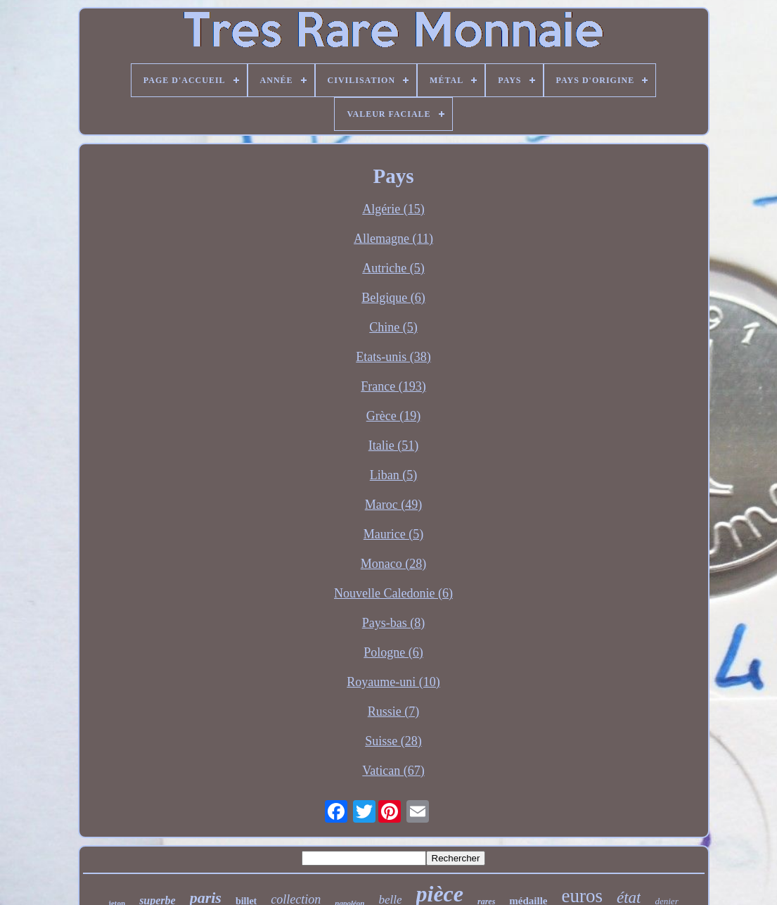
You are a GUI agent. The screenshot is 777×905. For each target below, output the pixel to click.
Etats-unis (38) (393, 357)
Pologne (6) (393, 652)
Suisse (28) (393, 741)
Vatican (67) (393, 771)
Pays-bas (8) (393, 623)
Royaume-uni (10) (393, 682)
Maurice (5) (393, 534)
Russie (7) (394, 711)
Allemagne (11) (393, 239)
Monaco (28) (393, 564)
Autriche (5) (393, 268)
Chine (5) (393, 327)
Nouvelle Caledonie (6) (393, 593)
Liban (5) (393, 475)
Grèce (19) (393, 416)
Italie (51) (393, 445)
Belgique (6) (393, 298)
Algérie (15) (393, 209)
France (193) (393, 386)
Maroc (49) (393, 505)
